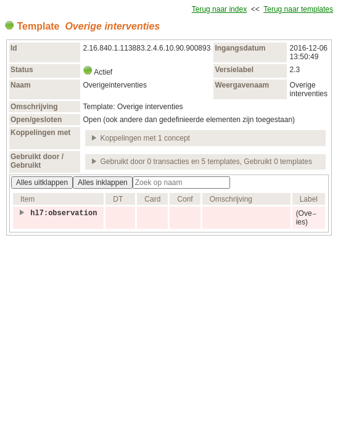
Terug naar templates (298, 9)
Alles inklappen (103, 182)
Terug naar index (219, 9)
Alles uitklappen (42, 182)
